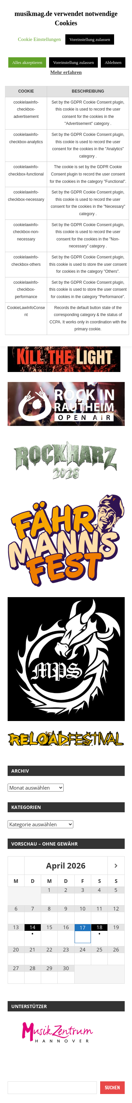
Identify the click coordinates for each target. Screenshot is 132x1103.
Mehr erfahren (66, 72)
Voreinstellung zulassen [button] (89, 39)
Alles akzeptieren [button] (27, 62)
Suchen (112, 1087)
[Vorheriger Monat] (16, 866)
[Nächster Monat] (116, 866)
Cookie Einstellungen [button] (39, 39)
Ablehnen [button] (113, 62)
